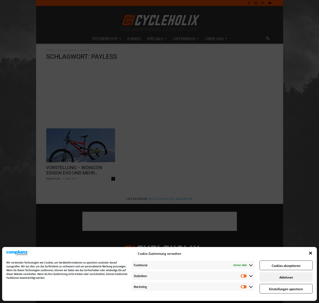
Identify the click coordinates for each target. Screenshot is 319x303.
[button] (310, 253)
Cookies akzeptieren (286, 265)
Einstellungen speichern (286, 288)
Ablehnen (286, 277)
